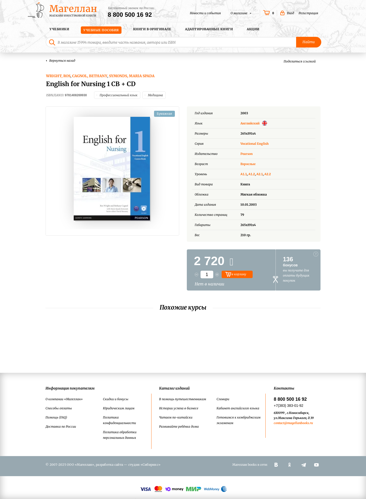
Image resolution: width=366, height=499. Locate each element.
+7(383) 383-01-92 (288, 406)
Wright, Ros (58, 76)
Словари (223, 399)
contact (279, 423)
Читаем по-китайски (175, 417)
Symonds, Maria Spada (132, 76)
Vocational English (254, 143)
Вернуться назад (62, 60)
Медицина (155, 95)
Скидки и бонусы (115, 399)
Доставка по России (60, 426)
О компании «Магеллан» (64, 399)
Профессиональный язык (119, 95)
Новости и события (205, 13)
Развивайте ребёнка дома (179, 426)
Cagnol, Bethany (89, 76)
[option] (112, 169)
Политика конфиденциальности (119, 420)
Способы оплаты (58, 408)
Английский (253, 123)
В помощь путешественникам (182, 399)
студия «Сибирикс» (144, 464)
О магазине (239, 13)
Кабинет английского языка (238, 408)
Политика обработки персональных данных (119, 435)
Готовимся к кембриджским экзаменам (239, 420)
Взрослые (247, 164)
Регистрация (308, 13)
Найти (309, 42)
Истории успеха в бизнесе (178, 408)
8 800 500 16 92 (130, 15)
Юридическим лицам (118, 408)
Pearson (246, 153)
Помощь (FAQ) (56, 417)
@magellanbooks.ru (298, 423)
